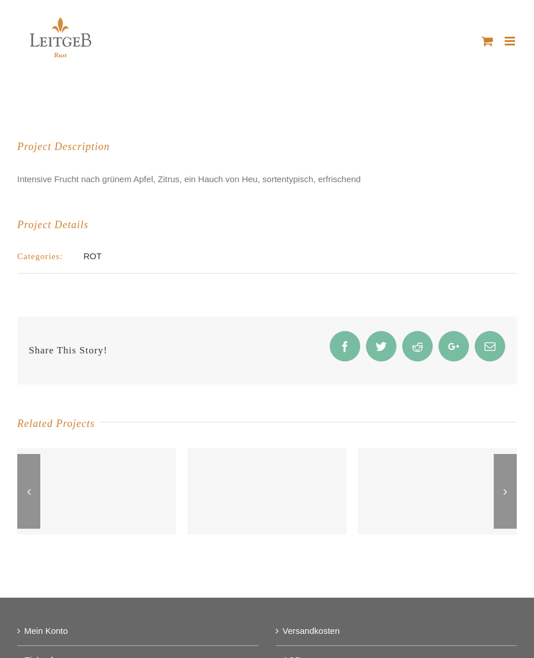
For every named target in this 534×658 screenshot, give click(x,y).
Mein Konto (46, 631)
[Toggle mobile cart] (487, 41)
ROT (92, 256)
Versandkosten (311, 631)
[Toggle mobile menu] (511, 41)
